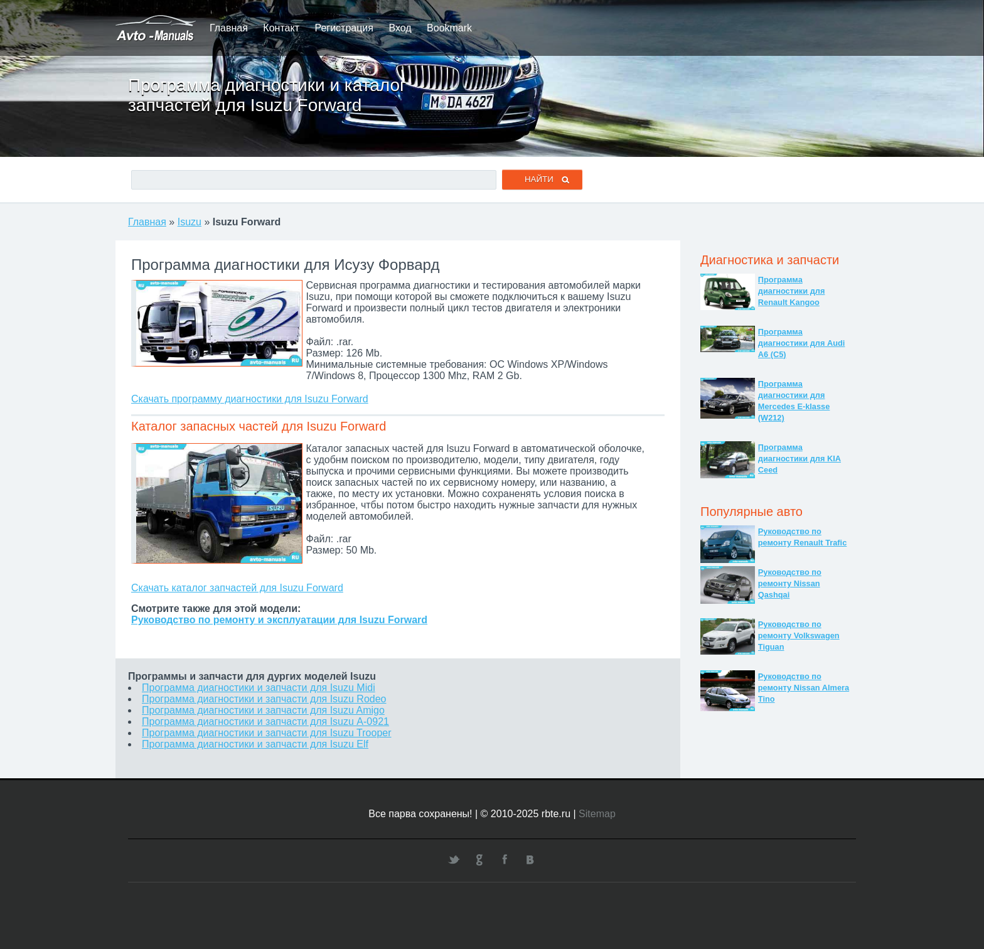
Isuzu (189, 222)
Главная (229, 28)
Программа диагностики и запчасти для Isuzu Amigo (263, 710)
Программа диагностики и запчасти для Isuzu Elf (255, 744)
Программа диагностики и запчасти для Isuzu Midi (258, 687)
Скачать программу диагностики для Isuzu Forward (249, 399)
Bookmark (449, 28)
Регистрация (343, 28)
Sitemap (597, 813)
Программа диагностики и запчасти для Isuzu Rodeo (264, 699)
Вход (399, 28)
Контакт (281, 28)
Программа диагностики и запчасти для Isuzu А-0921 (265, 721)
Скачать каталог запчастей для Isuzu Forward (237, 587)
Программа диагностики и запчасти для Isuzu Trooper (267, 732)
